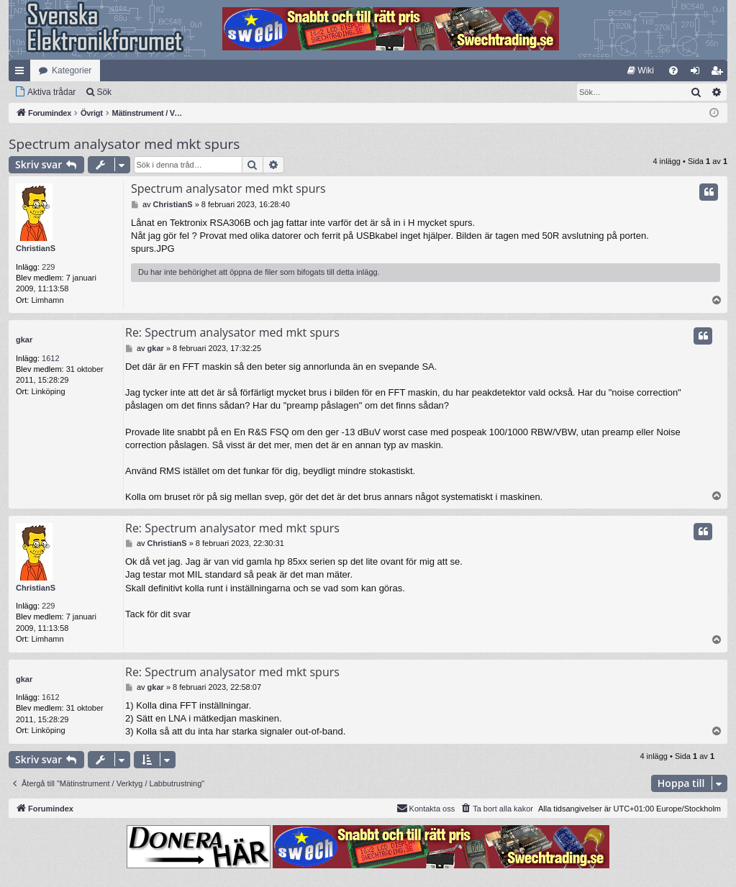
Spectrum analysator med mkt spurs (124, 144)
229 (48, 267)
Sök (104, 92)
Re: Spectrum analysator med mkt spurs (232, 332)
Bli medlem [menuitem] (719, 73)
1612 (50, 358)
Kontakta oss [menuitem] (425, 808)
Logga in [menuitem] (698, 73)
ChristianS (35, 248)
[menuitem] (641, 70)
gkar (24, 339)
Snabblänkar (22, 73)
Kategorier (71, 70)
